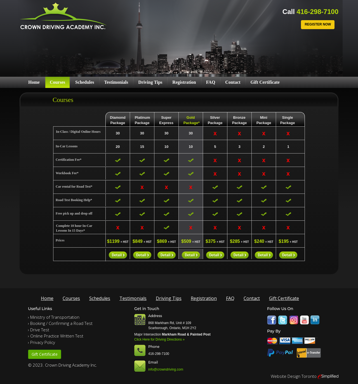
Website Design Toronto (294, 376)
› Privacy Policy (41, 342)
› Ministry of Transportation (53, 317)
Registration (184, 82)
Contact (232, 82)
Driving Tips (150, 82)
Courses (57, 82)
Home (34, 82)
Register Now (318, 24)
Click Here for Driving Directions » (159, 339)
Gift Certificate (265, 82)
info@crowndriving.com (165, 369)
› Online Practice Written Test (55, 336)
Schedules (84, 82)
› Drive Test (38, 329)
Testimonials (116, 82)
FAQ (210, 82)
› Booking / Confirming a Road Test (60, 323)
